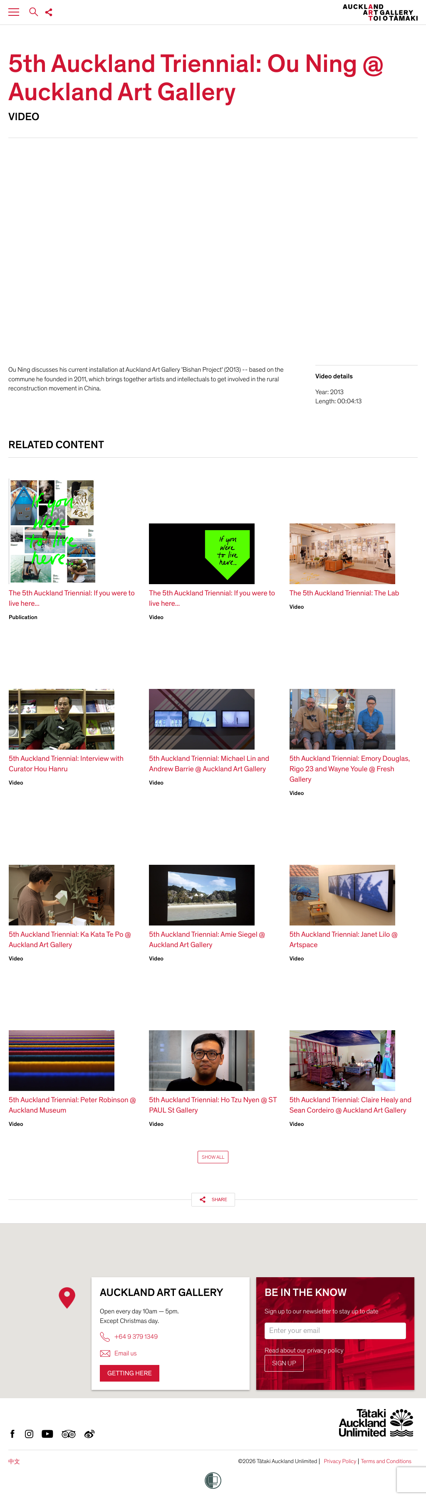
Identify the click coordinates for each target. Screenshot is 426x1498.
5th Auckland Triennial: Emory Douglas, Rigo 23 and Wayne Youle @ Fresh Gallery (350, 769)
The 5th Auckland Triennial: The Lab (344, 593)
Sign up (284, 1363)
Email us (118, 1353)
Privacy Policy (340, 1461)
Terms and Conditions (386, 1461)
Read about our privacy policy (304, 1350)
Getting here (129, 1373)
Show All (213, 1157)
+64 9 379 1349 (129, 1337)
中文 (14, 1462)
